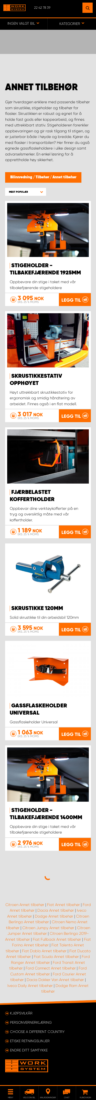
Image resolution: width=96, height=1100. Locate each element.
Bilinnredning (21, 177)
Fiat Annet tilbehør (63, 904)
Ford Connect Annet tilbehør (51, 968)
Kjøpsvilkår (21, 1013)
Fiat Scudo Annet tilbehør (56, 956)
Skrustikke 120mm (37, 608)
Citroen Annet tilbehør (24, 904)
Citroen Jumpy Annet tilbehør (48, 928)
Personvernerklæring (31, 1022)
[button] (25, 192)
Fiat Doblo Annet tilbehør (44, 951)
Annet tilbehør (64, 177)
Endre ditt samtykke (29, 1050)
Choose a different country (37, 1032)
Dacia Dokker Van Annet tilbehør (55, 979)
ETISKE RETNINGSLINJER (30, 1041)
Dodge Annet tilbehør (54, 916)
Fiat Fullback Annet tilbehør (57, 939)
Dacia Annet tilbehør (55, 910)
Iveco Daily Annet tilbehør (30, 985)
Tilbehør (43, 177)
